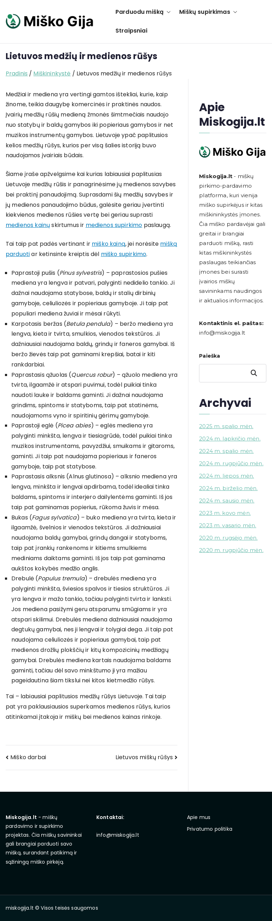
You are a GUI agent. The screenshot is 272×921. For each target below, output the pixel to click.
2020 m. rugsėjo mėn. (228, 537)
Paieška (209, 356)
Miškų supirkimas (208, 12)
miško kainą (108, 244)
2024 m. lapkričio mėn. (230, 438)
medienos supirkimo (114, 225)
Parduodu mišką (143, 12)
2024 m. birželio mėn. (228, 488)
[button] (167, 12)
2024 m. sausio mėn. (226, 500)
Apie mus (198, 817)
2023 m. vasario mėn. (227, 525)
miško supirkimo (123, 254)
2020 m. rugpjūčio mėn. (231, 550)
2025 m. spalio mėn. (226, 426)
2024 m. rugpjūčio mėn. (231, 463)
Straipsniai (131, 31)
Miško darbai (28, 757)
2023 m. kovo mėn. (225, 513)
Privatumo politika (209, 828)
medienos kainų (28, 225)
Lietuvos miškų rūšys (144, 757)
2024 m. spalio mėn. (226, 451)
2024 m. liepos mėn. (226, 475)
